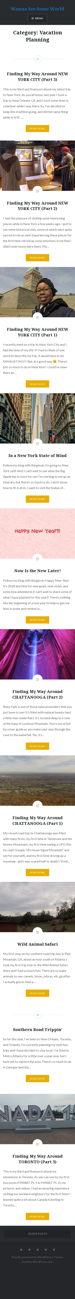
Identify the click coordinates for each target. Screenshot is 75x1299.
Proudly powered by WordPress (31, 1257)
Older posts (37, 1233)
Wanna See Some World (37, 9)
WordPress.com (43, 1261)
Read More (37, 257)
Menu (39, 18)
